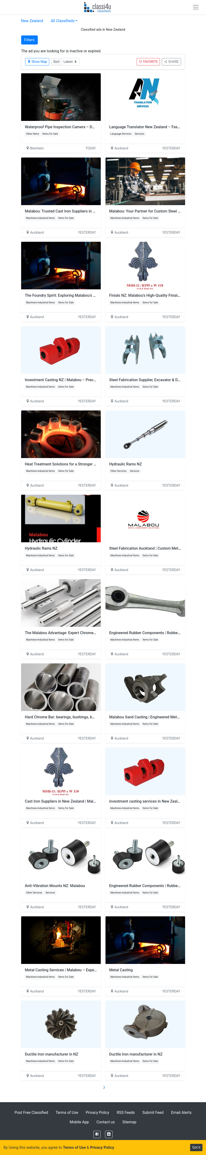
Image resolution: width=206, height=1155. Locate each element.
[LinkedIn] (109, 1134)
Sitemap (129, 1122)
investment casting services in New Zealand (146, 801)
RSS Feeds (126, 1112)
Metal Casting (121, 970)
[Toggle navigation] (195, 7)
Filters (29, 40)
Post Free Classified (31, 1112)
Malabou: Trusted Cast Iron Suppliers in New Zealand (70, 211)
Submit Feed (152, 1112)
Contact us (105, 1122)
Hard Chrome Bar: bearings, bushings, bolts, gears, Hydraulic (76, 717)
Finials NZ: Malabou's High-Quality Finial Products (151, 295)
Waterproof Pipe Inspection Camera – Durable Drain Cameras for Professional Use (94, 127)
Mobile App (79, 1122)
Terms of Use (67, 1112)
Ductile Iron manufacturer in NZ (51, 1054)
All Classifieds (62, 21)
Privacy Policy (97, 1112)
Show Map (37, 62)
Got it (196, 1147)
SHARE (171, 62)
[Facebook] (97, 1134)
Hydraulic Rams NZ (125, 464)
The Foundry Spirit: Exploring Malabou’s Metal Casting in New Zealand (84, 295)
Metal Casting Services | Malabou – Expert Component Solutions (80, 970)
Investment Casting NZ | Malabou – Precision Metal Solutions (77, 380)
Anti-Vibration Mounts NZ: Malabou (55, 886)
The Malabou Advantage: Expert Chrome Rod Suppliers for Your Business (87, 633)
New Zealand (32, 21)
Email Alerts (181, 1112)
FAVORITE (148, 62)
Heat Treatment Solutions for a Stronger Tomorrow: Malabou (76, 464)
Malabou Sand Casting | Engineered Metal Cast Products (157, 717)
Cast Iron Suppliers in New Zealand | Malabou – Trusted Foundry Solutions (88, 801)
